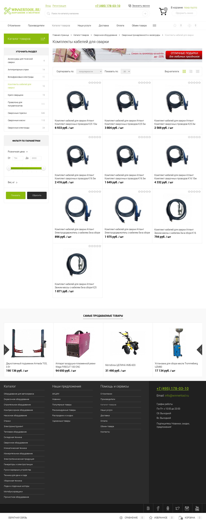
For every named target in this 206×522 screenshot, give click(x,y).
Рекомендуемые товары (64, 410)
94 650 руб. (66, 370)
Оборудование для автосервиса (19, 394)
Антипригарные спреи (18, 69)
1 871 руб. (77, 293)
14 (43, 69)
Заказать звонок (141, 5)
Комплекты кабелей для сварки (19, 86)
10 (43, 86)
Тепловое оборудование (15, 432)
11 (43, 77)
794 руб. (177, 238)
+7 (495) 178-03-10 (107, 6)
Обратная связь (15, 517)
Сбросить (36, 195)
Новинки (56, 399)
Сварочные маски (16, 120)
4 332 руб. (177, 184)
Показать (15, 195)
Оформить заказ (184, 13)
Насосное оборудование (15, 415)
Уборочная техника (13, 480)
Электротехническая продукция (19, 459)
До (27, 158)
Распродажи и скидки (62, 415)
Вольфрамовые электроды (21, 77)
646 (43, 113)
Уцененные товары (61, 421)
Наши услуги (84, 25)
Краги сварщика (15, 95)
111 (43, 104)
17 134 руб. (165, 370)
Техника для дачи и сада (15, 475)
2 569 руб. (177, 129)
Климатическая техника (15, 448)
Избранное (161, 517)
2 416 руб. (77, 184)
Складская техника (13, 437)
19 (43, 95)
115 (43, 120)
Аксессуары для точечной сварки (20, 60)
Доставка (104, 25)
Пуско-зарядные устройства (17, 470)
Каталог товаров (61, 25)
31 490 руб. (115, 370)
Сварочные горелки (17, 113)
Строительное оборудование (17, 404)
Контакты (105, 432)
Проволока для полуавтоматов (15, 104)
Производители (36, 25)
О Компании (14, 25)
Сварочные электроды (18, 128)
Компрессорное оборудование (18, 410)
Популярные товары (62, 404)
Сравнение (132, 517)
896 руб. (77, 238)
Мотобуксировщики (13, 491)
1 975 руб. (127, 238)
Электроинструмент (13, 426)
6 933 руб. (77, 129)
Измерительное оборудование (18, 453)
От (9, 158)
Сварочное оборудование (16, 442)
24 (43, 128)
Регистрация (59, 5)
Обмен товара (139, 25)
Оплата (120, 25)
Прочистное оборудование (16, 497)
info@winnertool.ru (177, 395)
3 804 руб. (127, 129)
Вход (48, 5)
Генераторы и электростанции (18, 464)
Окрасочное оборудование (16, 399)
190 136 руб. (17, 370)
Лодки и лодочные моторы (16, 486)
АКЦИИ (55, 394)
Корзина (190, 517)
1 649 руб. (127, 184)
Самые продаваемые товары (103, 315)
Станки (7, 421)
